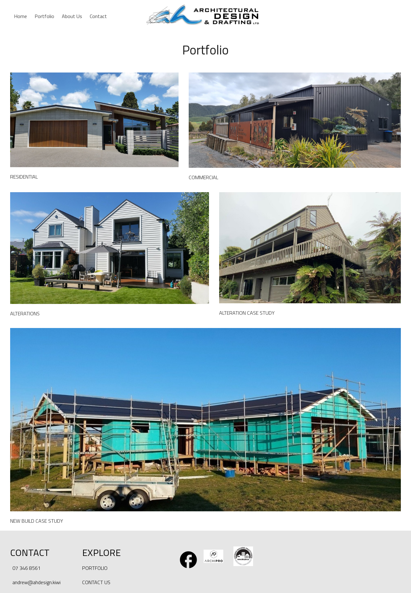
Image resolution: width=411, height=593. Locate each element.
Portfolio (44, 16)
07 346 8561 (26, 568)
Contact (98, 16)
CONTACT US (96, 582)
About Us (72, 16)
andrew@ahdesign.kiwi (36, 582)
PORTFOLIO (95, 568)
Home (20, 16)
